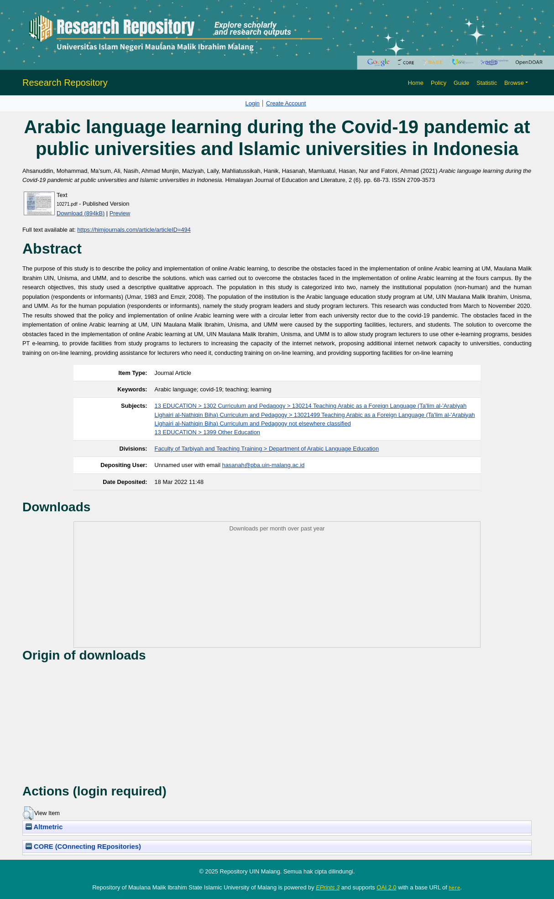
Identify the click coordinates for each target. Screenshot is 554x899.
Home (415, 82)
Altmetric (44, 827)
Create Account (286, 103)
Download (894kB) (81, 213)
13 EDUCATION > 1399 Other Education (207, 432)
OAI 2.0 (386, 887)
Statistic (486, 82)
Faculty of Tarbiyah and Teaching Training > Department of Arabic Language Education (267, 448)
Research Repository (65, 83)
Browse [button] (514, 82)
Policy (438, 82)
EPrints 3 (328, 887)
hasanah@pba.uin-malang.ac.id (263, 465)
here (454, 887)
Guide (461, 82)
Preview (120, 213)
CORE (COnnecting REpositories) (83, 846)
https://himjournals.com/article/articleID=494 (134, 229)
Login (253, 103)
